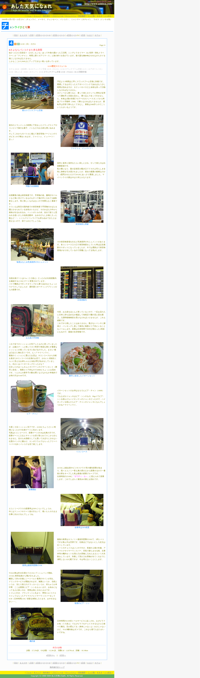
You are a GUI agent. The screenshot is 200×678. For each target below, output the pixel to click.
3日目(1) (55, 35)
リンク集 (91, 16)
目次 (16, 35)
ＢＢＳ (99, 16)
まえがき (23, 35)
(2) (44, 35)
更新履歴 (82, 16)
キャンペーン (70, 16)
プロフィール (57, 16)
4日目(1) (69, 35)
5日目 (83, 35)
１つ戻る (108, 16)
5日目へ (62, 655)
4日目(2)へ (50, 655)
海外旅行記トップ (57, 667)
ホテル (97, 35)
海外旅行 (46, 16)
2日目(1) (39, 35)
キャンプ (37, 16)
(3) (47, 35)
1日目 (31, 35)
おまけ (90, 35)
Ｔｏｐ (29, 16)
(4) (49, 35)
